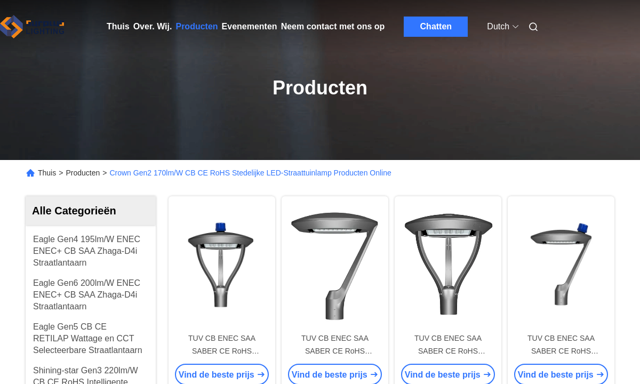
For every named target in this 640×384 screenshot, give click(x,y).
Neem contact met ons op (333, 26)
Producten (196, 26)
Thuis (118, 26)
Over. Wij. (152, 26)
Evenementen (249, 26)
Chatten (436, 26)
